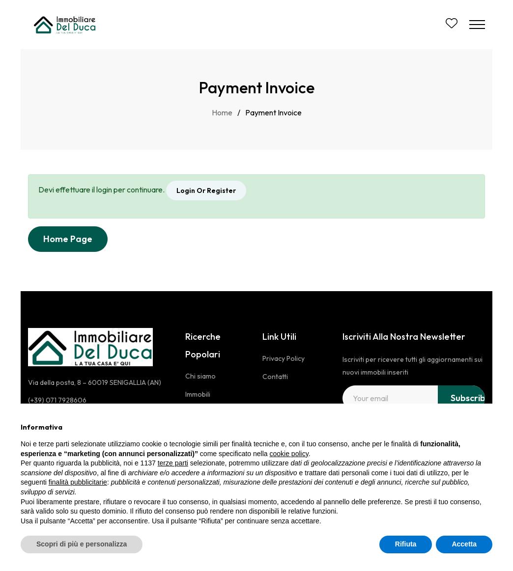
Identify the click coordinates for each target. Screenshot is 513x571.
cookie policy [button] (289, 454)
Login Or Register (206, 190)
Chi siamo (200, 376)
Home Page (67, 239)
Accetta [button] (464, 544)
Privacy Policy (283, 358)
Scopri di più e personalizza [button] (81, 544)
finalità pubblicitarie (78, 482)
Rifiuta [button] (406, 544)
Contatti (275, 376)
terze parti (173, 463)
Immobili (197, 394)
